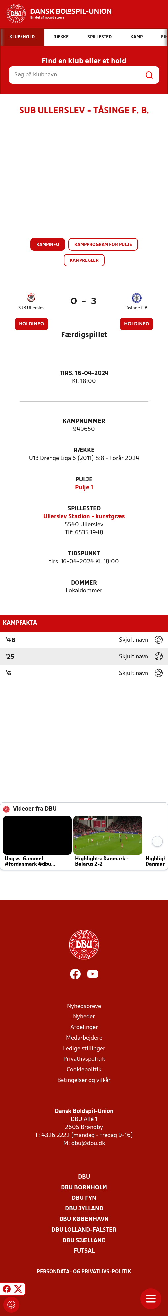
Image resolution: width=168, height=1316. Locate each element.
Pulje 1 (84, 488)
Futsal (84, 1251)
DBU (84, 1177)
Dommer (84, 583)
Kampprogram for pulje (103, 245)
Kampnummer (84, 421)
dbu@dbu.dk (88, 1143)
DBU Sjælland (84, 1241)
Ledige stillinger (84, 1049)
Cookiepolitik (84, 1070)
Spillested (84, 509)
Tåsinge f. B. (136, 308)
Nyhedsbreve (84, 1006)
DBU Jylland (84, 1209)
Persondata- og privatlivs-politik (84, 1272)
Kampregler (84, 260)
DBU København (84, 1219)
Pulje (84, 480)
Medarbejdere (84, 1038)
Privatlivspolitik (84, 1059)
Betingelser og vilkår (84, 1080)
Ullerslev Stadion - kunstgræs (84, 517)
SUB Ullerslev (31, 308)
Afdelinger (84, 1027)
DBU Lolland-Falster (84, 1230)
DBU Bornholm (84, 1188)
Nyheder (84, 1017)
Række (84, 450)
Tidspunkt (84, 554)
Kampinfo (47, 245)
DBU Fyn (84, 1198)
